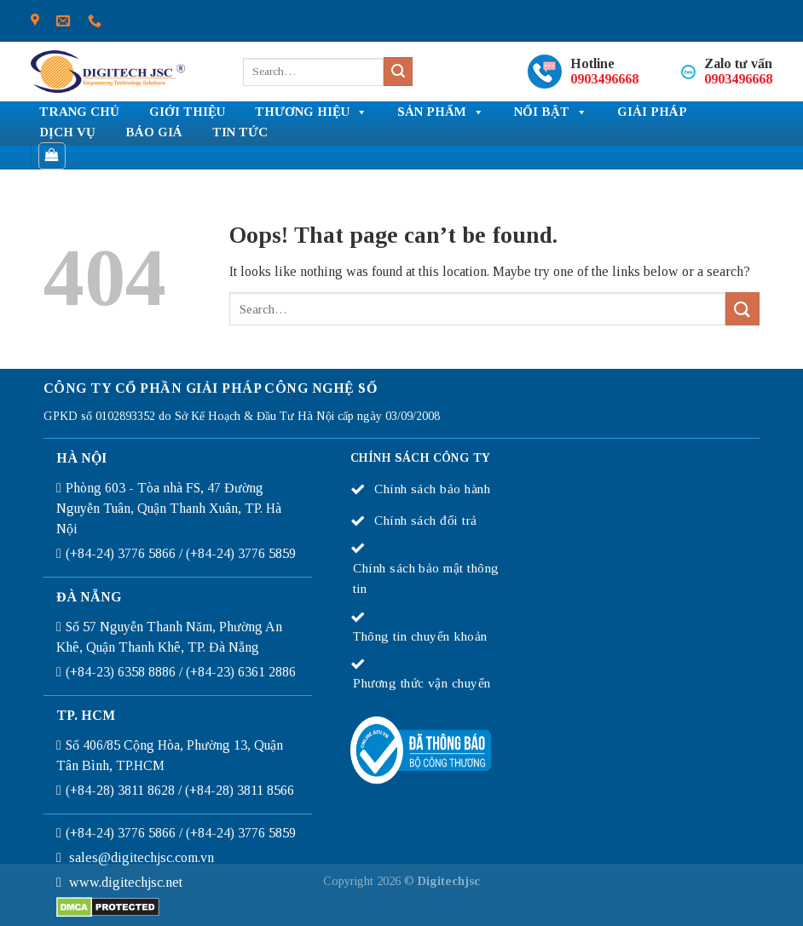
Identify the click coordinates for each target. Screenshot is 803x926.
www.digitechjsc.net (125, 882)
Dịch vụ (67, 132)
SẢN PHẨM (440, 112)
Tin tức (240, 132)
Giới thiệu (187, 111)
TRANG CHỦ (79, 111)
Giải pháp (652, 111)
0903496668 (604, 79)
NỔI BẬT (550, 112)
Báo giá (153, 132)
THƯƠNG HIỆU (311, 112)
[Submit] (398, 71)
